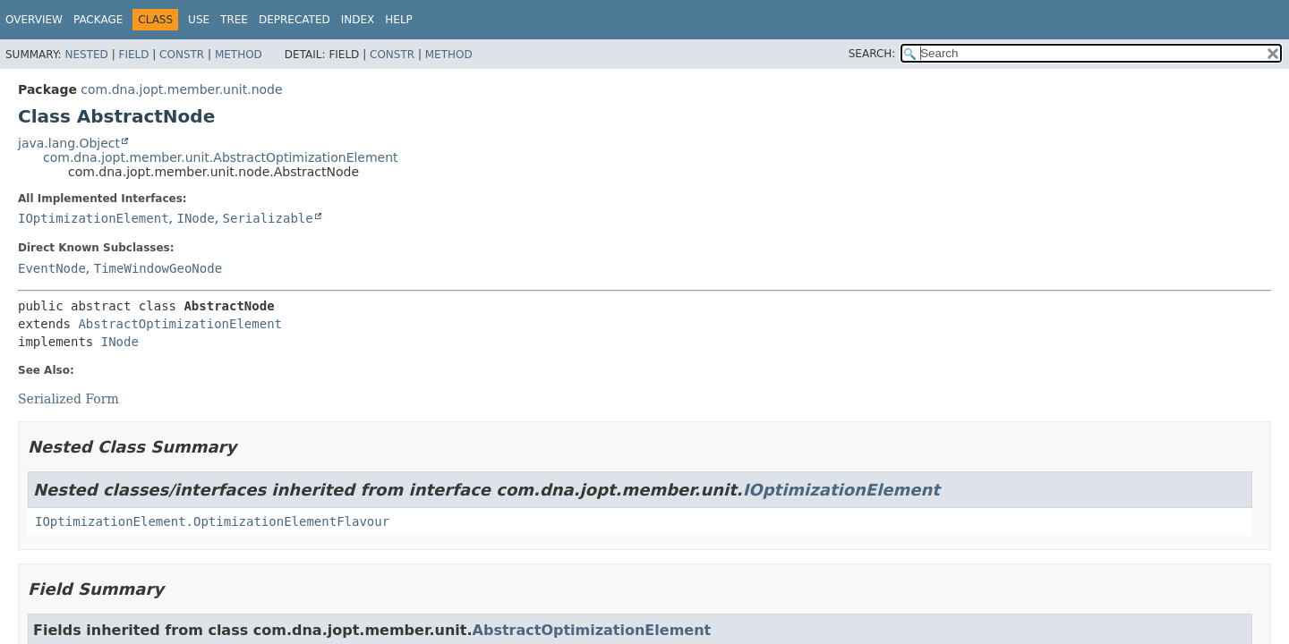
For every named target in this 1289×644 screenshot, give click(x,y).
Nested (85, 54)
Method (238, 54)
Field (133, 54)
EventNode (52, 268)
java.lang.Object (69, 143)
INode (195, 218)
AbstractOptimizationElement (180, 324)
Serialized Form (68, 399)
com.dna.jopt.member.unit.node (181, 89)
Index (358, 19)
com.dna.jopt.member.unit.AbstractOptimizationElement (220, 157)
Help (399, 19)
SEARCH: (872, 53)
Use (198, 19)
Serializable (268, 218)
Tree (234, 19)
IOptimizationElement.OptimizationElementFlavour (212, 521)
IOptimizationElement (93, 218)
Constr (181, 54)
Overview (34, 19)
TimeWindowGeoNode (158, 268)
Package (98, 19)
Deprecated (294, 19)
